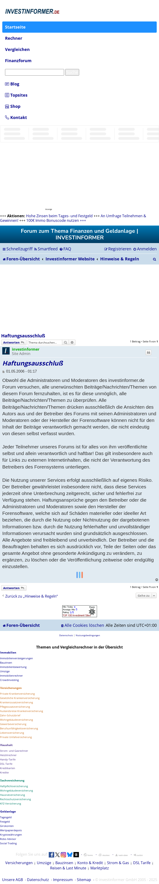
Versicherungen (19, 862)
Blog (12, 84)
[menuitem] (46, 248)
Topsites (16, 95)
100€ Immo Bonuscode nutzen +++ (56, 220)
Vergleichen (17, 49)
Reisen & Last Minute (68, 868)
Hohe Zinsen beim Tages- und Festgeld (59, 215)
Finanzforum (18, 60)
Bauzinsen (64, 862)
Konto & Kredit (90, 862)
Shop (12, 106)
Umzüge (44, 862)
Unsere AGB (12, 879)
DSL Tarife (142, 862)
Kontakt (16, 117)
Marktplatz (99, 868)
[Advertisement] (79, 299)
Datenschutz (38, 879)
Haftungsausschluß (23, 336)
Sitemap (84, 879)
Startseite (15, 27)
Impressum (63, 879)
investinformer (25, 349)
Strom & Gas (118, 862)
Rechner (13, 38)
